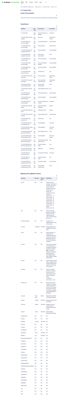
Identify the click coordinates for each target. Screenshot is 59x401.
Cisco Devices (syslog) (46, 6)
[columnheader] (27, 29)
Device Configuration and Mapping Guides (27, 6)
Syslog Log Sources (38, 6)
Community (31, 2)
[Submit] (46, 2)
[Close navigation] (17, 7)
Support (40, 2)
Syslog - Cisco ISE (54, 6)
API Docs (26, 2)
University (36, 2)
